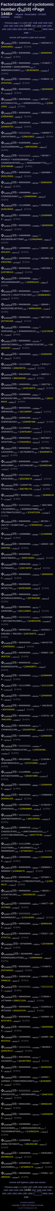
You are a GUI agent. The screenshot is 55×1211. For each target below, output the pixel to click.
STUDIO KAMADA (27, 1203)
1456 (30, 29)
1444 (16, 26)
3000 (45, 29)
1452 (9, 29)
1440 (45, 23)
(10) (9, 42)
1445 (21, 26)
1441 (50, 23)
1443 (11, 26)
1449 (44, 26)
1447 (34, 26)
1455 (24, 29)
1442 (6, 26)
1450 (49, 26)
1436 (24, 23)
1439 (40, 23)
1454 (19, 29)
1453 (14, 29)
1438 (35, 23)
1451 (4, 29)
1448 (39, 26)
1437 (30, 23)
